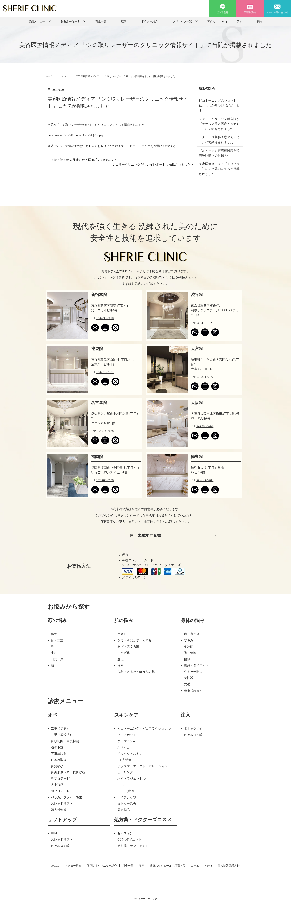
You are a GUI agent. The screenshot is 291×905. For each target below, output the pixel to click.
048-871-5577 (205, 377)
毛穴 (120, 665)
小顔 (54, 652)
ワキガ (188, 640)
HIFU (121, 784)
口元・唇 (57, 659)
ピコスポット (126, 734)
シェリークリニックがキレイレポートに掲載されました (151, 164)
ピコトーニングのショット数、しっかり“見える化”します (219, 105)
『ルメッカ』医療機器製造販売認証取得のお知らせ (219, 153)
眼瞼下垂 (57, 747)
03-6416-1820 (205, 323)
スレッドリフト (62, 803)
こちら (87, 146)
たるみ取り (58, 760)
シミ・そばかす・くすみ (134, 640)
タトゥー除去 (193, 671)
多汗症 (188, 646)
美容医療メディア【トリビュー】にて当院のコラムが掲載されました (219, 169)
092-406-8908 (105, 480)
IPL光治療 (124, 760)
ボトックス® (193, 728)
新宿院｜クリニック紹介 (102, 865)
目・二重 (57, 640)
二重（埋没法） (62, 734)
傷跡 (187, 659)
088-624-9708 (205, 480)
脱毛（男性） (193, 690)
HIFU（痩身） (127, 791)
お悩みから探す (70, 21)
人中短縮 (57, 784)
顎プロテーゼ (60, 791)
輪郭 (54, 634)
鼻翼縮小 (57, 766)
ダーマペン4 (126, 741)
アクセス (212, 21)
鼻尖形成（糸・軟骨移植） (69, 772)
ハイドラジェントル (131, 778)
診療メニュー (37, 21)
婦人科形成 (58, 809)
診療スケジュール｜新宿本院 (167, 865)
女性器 (188, 678)
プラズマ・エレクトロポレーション (142, 766)
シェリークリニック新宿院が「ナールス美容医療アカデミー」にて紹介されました (219, 124)
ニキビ (122, 634)
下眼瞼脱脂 (58, 753)
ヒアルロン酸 (193, 734)
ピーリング (125, 772)
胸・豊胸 (190, 652)
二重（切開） (60, 728)
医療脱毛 (123, 809)
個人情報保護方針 (229, 865)
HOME (55, 865)
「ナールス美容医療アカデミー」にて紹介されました (219, 139)
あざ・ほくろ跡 (128, 646)
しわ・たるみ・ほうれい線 (136, 671)
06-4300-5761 (205, 426)
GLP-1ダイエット (129, 839)
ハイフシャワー (128, 797)
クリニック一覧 (182, 21)
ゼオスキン (125, 833)
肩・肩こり (191, 634)
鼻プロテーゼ (60, 778)
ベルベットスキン (129, 753)
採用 (259, 21)
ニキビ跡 (123, 652)
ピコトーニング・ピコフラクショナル (144, 728)
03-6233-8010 (105, 318)
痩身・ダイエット (196, 665)
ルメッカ (123, 747)
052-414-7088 (105, 431)
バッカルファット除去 (66, 797)
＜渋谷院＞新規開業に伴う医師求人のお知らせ (83, 159)
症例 (124, 21)
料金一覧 (100, 21)
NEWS (64, 76)
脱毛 (187, 684)
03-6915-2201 (105, 372)
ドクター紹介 (149, 21)
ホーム (49, 76)
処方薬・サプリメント (133, 845)
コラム (238, 21)
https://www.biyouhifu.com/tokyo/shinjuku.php (75, 135)
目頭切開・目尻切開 (65, 741)
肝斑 (120, 659)
